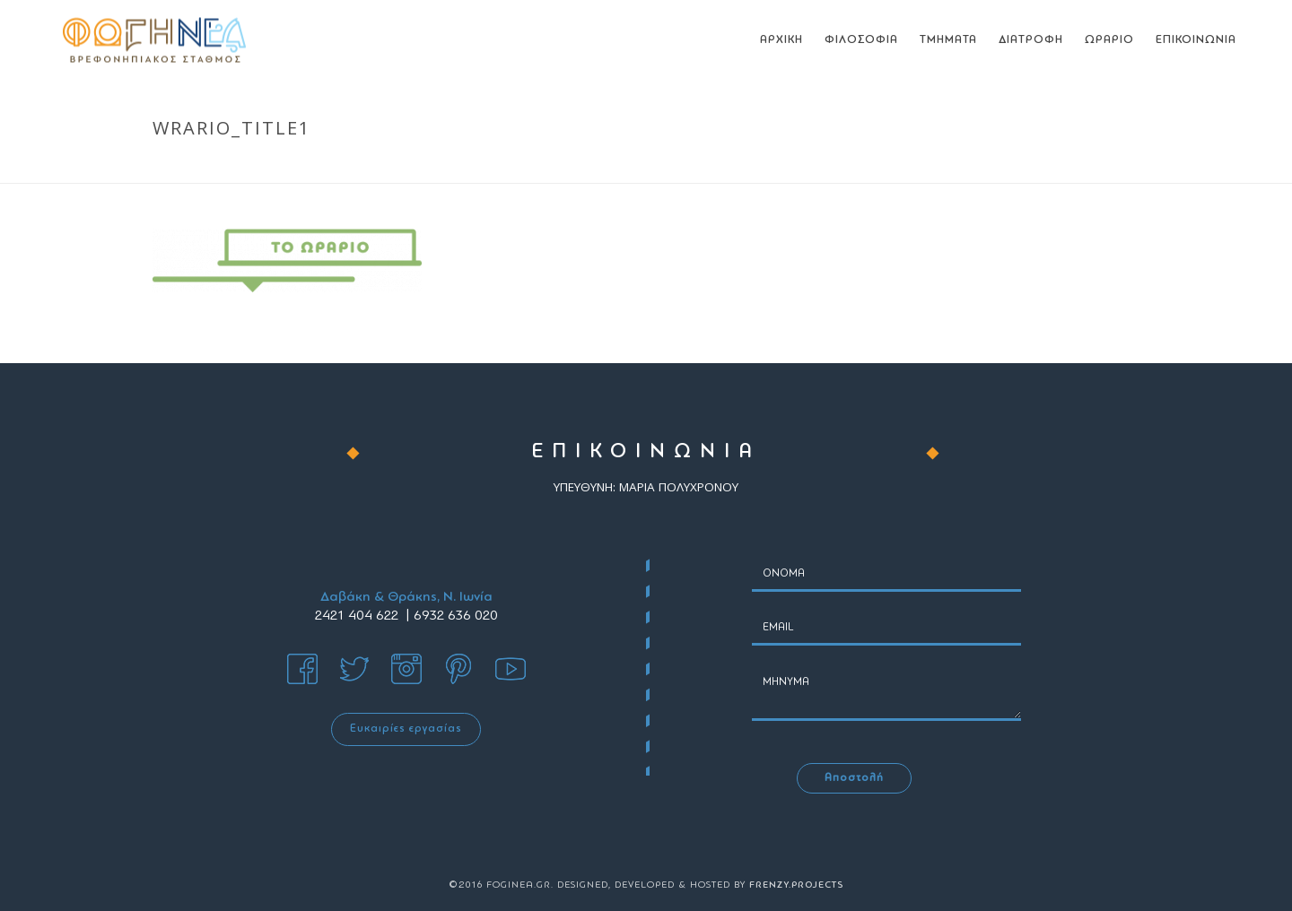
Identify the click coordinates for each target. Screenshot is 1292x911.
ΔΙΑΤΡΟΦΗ (1031, 40)
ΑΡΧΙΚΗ (781, 40)
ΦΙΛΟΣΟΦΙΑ (861, 40)
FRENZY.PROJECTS (796, 885)
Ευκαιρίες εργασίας (406, 729)
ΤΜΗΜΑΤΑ (948, 40)
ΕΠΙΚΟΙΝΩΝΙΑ (1196, 40)
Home (961, 166)
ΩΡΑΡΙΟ (1109, 40)
